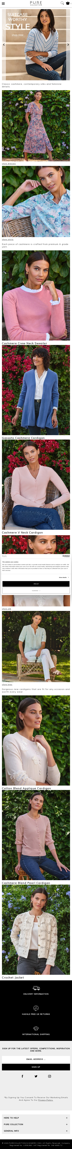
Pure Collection (36, 1124)
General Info (36, 1131)
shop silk (6, 609)
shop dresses (9, 163)
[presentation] (4, 44)
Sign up (36, 1067)
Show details (63, 577)
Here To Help (36, 1118)
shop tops (7, 684)
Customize (36, 590)
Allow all (36, 584)
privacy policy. (45, 1100)
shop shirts (8, 239)
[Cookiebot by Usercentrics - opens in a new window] (58, 556)
